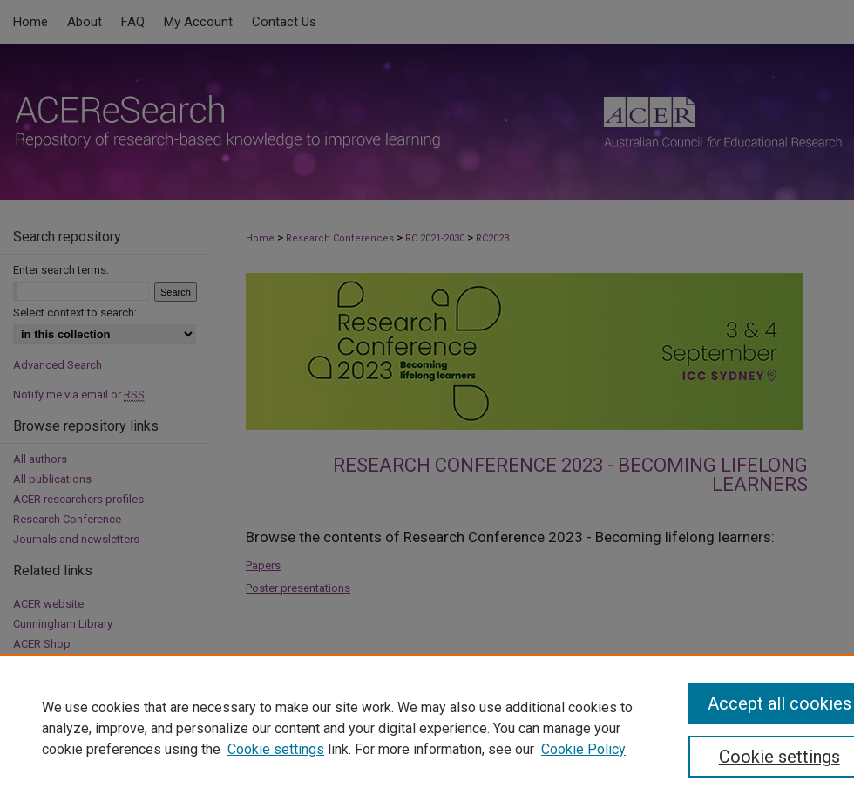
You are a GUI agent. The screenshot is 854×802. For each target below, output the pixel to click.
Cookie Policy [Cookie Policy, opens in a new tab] (583, 749)
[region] (427, 728)
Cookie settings (275, 749)
